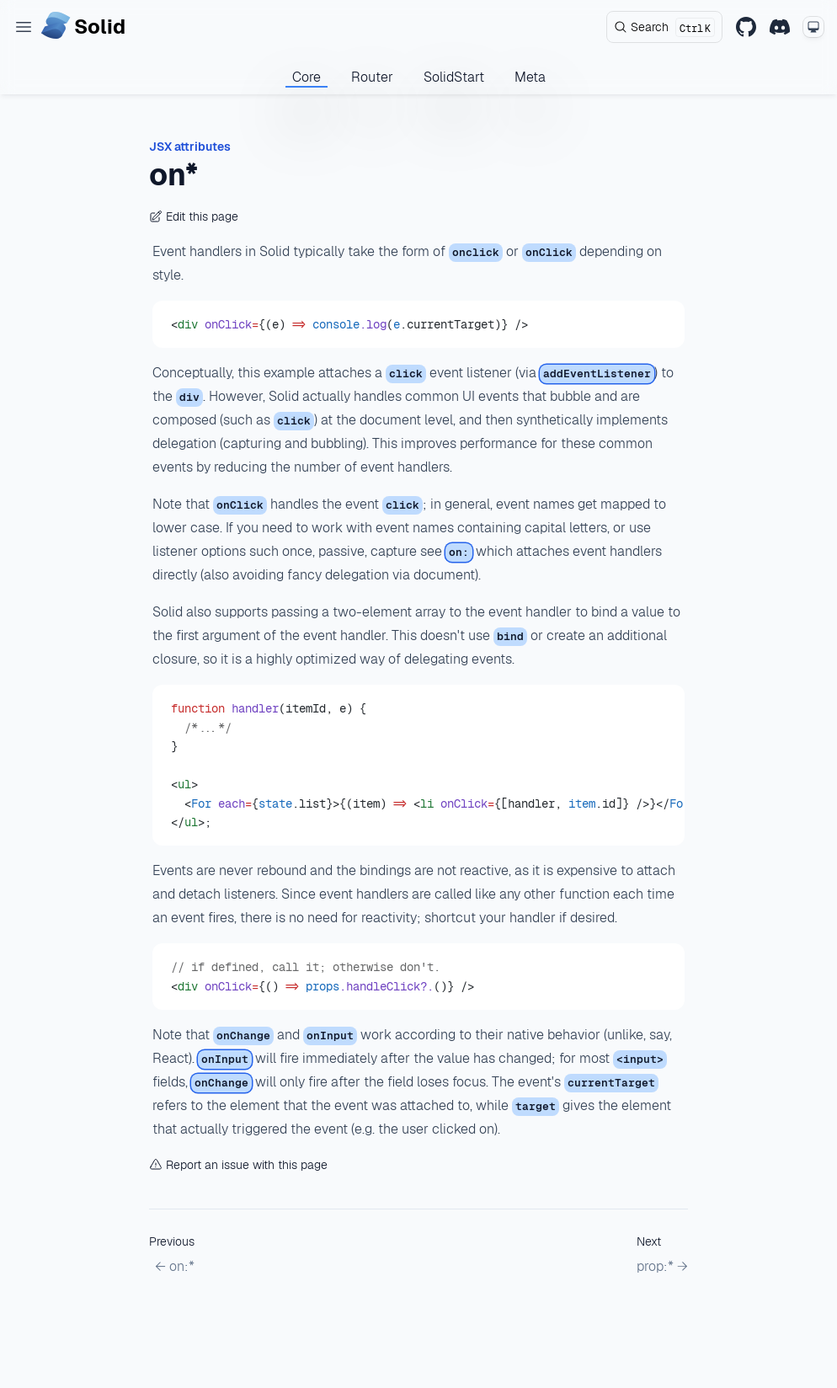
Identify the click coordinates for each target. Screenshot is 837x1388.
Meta (530, 77)
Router (372, 77)
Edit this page (193, 216)
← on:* (175, 1266)
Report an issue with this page (238, 1165)
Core (306, 77)
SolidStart (454, 77)
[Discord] (780, 27)
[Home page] (82, 27)
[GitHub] (746, 27)
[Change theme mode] (813, 27)
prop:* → (662, 1266)
